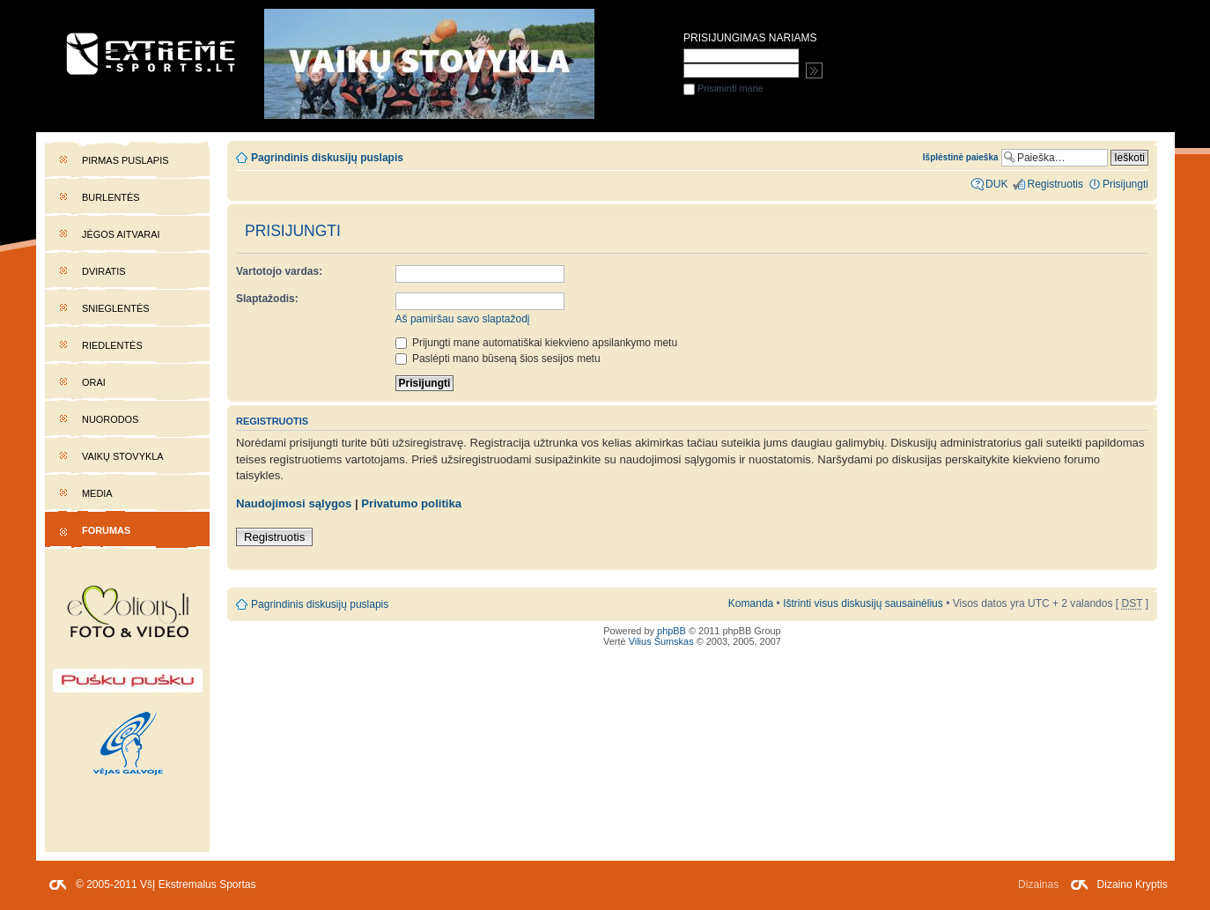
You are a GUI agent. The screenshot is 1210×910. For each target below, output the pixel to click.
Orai (94, 382)
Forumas (106, 530)
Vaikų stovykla (123, 456)
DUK (996, 184)
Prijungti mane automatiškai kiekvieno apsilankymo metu (536, 343)
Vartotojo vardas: (279, 271)
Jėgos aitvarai (121, 234)
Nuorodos (110, 419)
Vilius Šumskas (661, 641)
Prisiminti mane (723, 88)
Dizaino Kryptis (1132, 884)
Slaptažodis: (267, 298)
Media (97, 493)
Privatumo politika (411, 503)
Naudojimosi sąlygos (293, 503)
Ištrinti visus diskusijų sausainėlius (863, 603)
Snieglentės (116, 308)
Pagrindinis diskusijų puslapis (327, 158)
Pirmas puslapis (125, 160)
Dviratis (104, 271)
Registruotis (274, 537)
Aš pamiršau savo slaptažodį (462, 319)
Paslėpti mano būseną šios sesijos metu (498, 358)
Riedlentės (112, 345)
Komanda (750, 603)
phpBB (671, 630)
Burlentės (111, 197)
